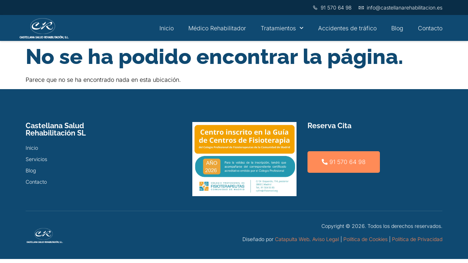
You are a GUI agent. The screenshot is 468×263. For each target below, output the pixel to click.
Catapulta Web (292, 239)
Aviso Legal (325, 239)
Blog (397, 28)
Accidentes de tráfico (347, 28)
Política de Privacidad (417, 239)
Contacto (430, 28)
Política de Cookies (365, 239)
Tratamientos (282, 28)
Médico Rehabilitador (217, 28)
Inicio (166, 28)
